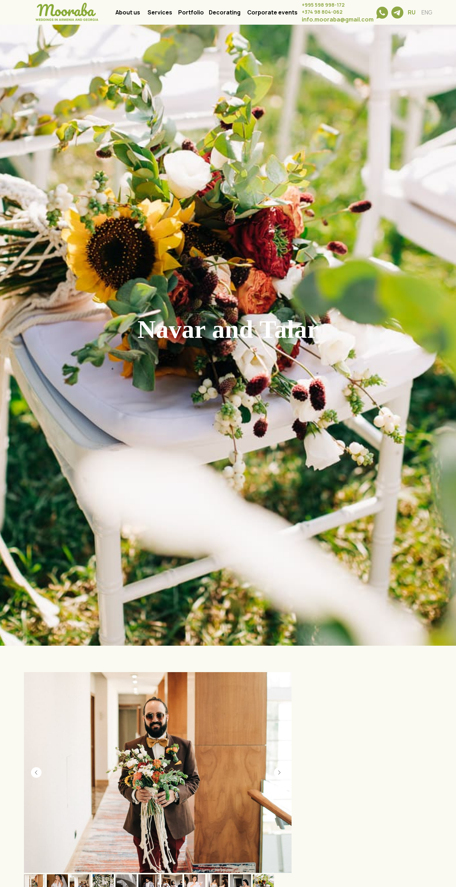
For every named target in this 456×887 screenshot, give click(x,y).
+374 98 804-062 (322, 11)
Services (160, 12)
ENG (426, 12)
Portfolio (191, 12)
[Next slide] (279, 772)
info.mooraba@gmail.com (338, 19)
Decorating (225, 12)
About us (127, 12)
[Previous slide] (36, 772)
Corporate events (272, 12)
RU (412, 12)
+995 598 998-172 (323, 4)
